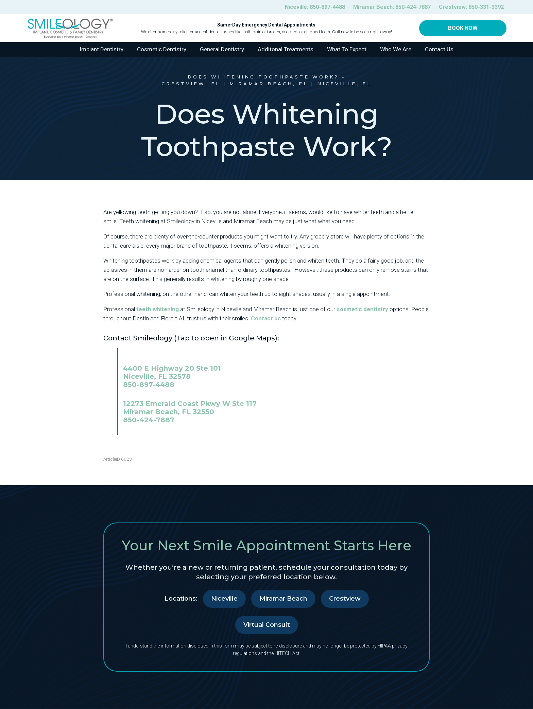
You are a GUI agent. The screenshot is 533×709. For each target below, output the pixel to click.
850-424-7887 (148, 420)
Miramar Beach (283, 599)
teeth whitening (157, 309)
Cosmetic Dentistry (161, 49)
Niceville (224, 599)
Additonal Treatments (285, 49)
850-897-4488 (148, 385)
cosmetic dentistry (362, 309)
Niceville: (304, 7)
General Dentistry (222, 49)
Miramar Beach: (386, 7)
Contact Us (439, 49)
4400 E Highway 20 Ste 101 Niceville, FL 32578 (172, 373)
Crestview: (469, 7)
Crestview (345, 599)
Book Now (463, 28)
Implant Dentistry (101, 49)
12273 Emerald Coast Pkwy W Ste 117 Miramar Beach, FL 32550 (190, 408)
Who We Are (395, 49)
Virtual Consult (266, 625)
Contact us (266, 318)
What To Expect (346, 49)
